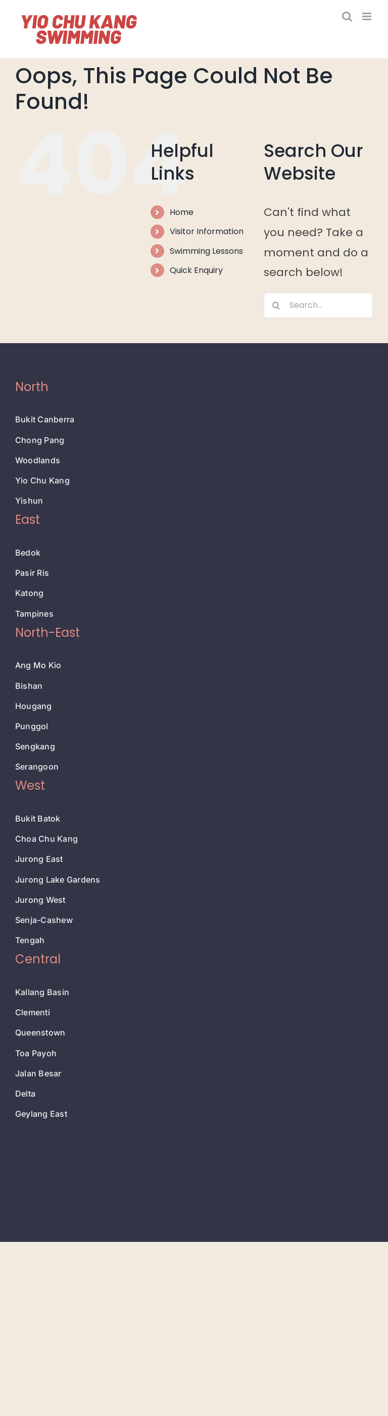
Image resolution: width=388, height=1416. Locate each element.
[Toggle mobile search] (347, 16)
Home (181, 212)
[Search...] (318, 305)
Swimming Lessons (206, 251)
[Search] (276, 305)
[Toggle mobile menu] (367, 16)
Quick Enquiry (196, 270)
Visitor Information (207, 231)
